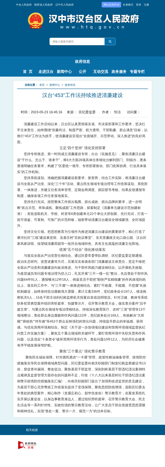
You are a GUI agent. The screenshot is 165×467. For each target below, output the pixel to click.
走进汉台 (45, 72)
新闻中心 (64, 72)
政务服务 (119, 72)
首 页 (27, 72)
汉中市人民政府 (64, 4)
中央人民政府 (24, 4)
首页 (42, 84)
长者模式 (128, 4)
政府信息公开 (82, 63)
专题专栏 (137, 72)
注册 (146, 4)
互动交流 (100, 72)
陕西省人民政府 (43, 4)
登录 (138, 4)
